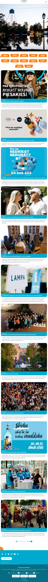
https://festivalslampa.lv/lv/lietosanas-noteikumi (28, 570)
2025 (15, 55)
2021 (5, 60)
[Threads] (2, 554)
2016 (19, 66)
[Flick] (14, 554)
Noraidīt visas (24, 576)
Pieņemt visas (32, 576)
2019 (24, 60)
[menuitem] (24, 562)
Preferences (22, 572)
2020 (15, 60)
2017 (43, 60)
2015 (29, 66)
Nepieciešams (13, 572)
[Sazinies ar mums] (6, 558)
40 (29, 541)
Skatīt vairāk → (24, 579)
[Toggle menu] (46, 2)
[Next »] (31, 541)
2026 (5, 55)
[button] (46, 565)
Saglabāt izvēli (16, 576)
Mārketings (37, 572)
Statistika (29, 572)
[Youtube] (8, 554)
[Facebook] (5, 554)
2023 (33, 55)
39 (27, 541)
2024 (24, 55)
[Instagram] (11, 554)
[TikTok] (17, 554)
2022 (43, 55)
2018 (33, 60)
